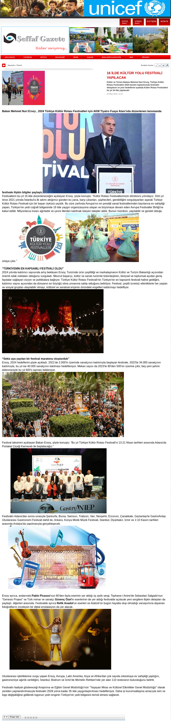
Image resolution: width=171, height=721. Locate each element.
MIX (131, 57)
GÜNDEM (27, 57)
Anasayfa (11, 65)
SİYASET (146, 57)
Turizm (19, 65)
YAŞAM (90, 57)
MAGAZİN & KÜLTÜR (111, 57)
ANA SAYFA (10, 57)
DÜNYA (43, 57)
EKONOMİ (60, 57)
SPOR (75, 57)
